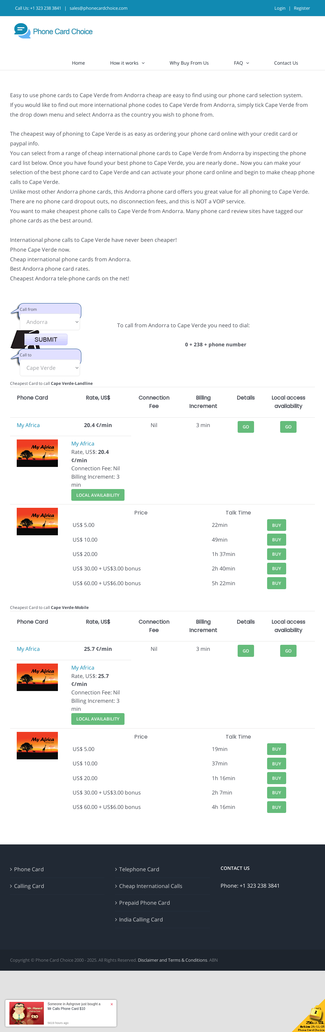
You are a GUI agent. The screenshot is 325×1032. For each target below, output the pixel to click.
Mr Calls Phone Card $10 (66, 1009)
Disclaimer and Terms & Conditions (172, 960)
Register (302, 8)
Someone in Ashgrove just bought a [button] (74, 1006)
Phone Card (29, 869)
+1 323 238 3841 (45, 8)
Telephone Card (139, 869)
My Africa (28, 425)
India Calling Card (141, 919)
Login (280, 8)
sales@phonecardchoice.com (99, 8)
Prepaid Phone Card (144, 902)
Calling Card (29, 886)
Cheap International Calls (150, 886)
